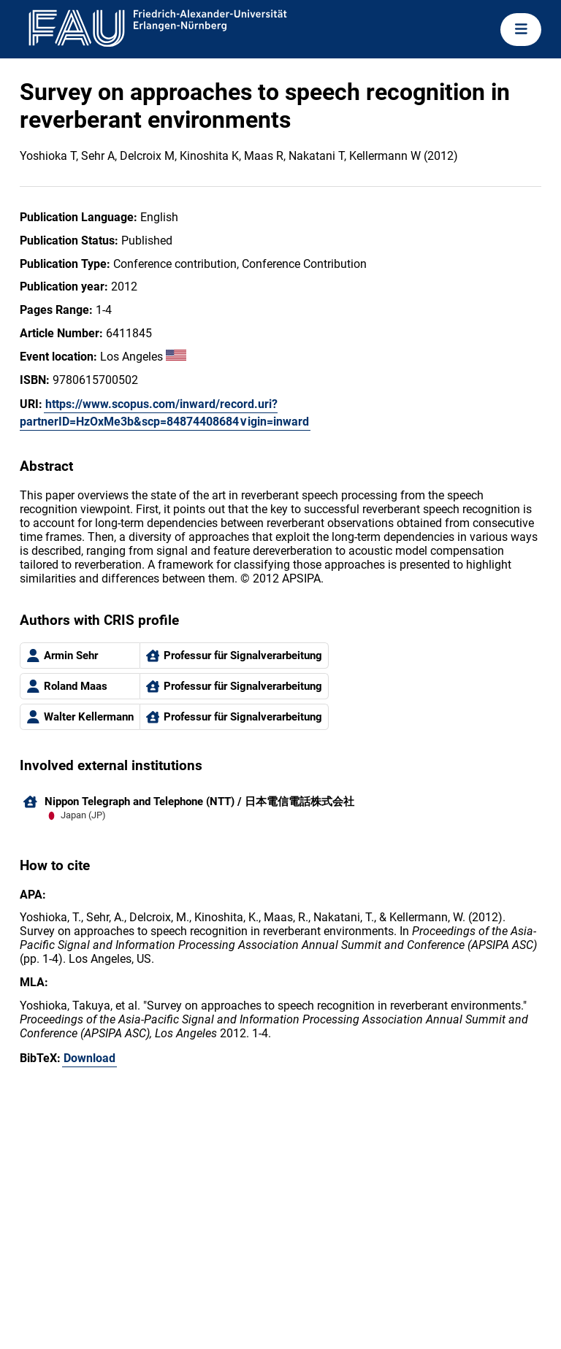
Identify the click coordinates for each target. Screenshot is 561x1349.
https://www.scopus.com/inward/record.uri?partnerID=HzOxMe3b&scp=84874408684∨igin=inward (164, 412)
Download (89, 1058)
